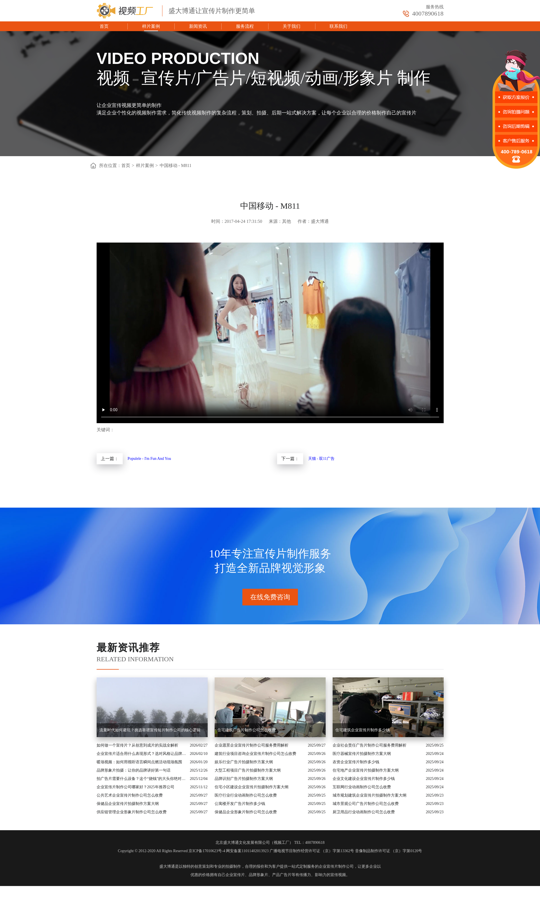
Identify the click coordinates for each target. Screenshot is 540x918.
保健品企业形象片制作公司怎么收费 (246, 812)
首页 (104, 26)
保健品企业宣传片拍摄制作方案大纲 (128, 804)
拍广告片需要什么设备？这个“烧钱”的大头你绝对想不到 (142, 779)
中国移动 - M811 (176, 165)
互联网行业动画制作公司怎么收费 (362, 787)
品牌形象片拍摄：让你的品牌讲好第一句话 (133, 770)
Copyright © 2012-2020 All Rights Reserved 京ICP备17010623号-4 (171, 851)
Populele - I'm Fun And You (149, 458)
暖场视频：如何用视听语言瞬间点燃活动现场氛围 (139, 762)
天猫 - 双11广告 (321, 458)
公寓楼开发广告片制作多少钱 (240, 804)
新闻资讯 (198, 26)
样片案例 (151, 26)
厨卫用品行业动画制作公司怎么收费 (364, 812)
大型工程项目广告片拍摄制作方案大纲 (248, 770)
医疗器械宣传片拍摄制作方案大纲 (362, 754)
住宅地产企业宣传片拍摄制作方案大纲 (366, 770)
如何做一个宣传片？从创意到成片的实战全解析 (137, 745)
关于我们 (291, 26)
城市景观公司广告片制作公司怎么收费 (366, 804)
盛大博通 (167, 866)
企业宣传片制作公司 (336, 866)
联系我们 (338, 26)
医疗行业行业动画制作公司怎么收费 (246, 795)
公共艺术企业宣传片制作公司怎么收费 (130, 795)
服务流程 (245, 26)
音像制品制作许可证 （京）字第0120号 (388, 851)
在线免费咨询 (270, 597)
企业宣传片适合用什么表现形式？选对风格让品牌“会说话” (142, 754)
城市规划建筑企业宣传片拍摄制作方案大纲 (369, 795)
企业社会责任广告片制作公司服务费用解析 (369, 745)
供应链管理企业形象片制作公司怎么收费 (132, 812)
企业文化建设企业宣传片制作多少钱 (364, 779)
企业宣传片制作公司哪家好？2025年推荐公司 (135, 787)
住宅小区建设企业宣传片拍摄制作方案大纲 (251, 787)
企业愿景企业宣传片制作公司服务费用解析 (251, 745)
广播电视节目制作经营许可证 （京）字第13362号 (312, 851)
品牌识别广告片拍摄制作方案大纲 (244, 779)
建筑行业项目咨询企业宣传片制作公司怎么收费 (255, 754)
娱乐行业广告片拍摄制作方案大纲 (244, 762)
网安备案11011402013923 (247, 851)
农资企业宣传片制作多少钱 (356, 762)
